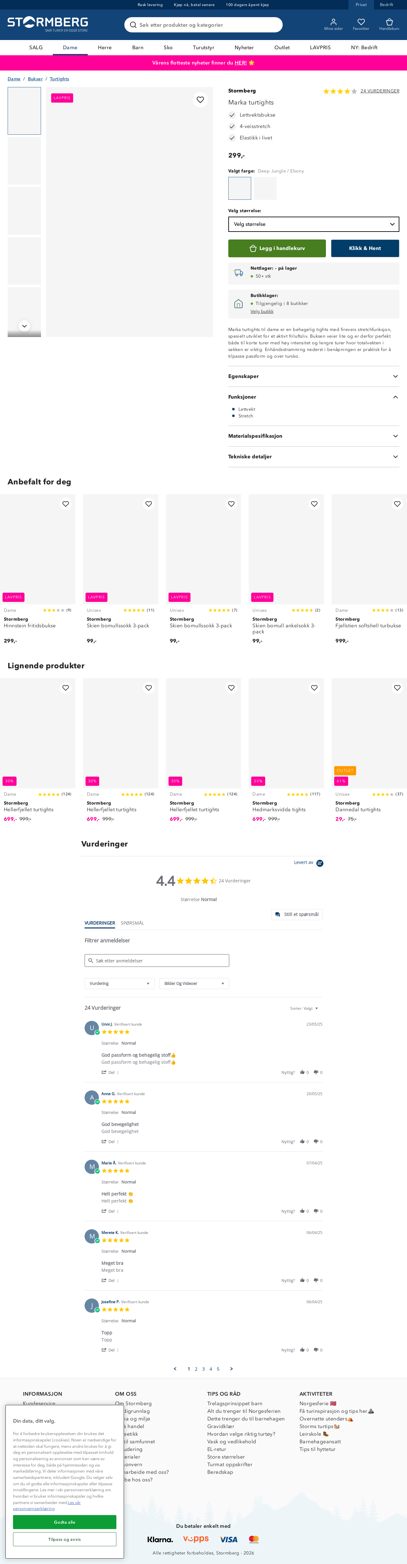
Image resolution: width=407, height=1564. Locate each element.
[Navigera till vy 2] (24, 161)
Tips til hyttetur (318, 1449)
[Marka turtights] (239, 188)
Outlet (282, 47)
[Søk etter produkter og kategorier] (205, 25)
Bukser (35, 79)
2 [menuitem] (196, 1369)
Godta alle (64, 1522)
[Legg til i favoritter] (200, 99)
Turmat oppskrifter (229, 1464)
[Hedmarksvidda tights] (286, 753)
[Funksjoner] (313, 397)
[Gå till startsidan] (49, 24)
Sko (168, 47)
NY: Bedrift (364, 47)
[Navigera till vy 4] (24, 261)
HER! (241, 63)
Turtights (59, 79)
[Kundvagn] (389, 24)
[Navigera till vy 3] (24, 211)
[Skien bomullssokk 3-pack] (120, 572)
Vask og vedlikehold (231, 1442)
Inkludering (128, 1449)
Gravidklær (220, 1426)
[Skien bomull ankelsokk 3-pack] (286, 572)
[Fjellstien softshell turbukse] (369, 572)
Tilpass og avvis (64, 1539)
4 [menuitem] (211, 1369)
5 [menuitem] (218, 1369)
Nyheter (244, 47)
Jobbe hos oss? (134, 1480)
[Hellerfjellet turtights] (37, 753)
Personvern (128, 1464)
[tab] (297, 914)
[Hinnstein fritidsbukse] (37, 572)
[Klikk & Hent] (365, 248)
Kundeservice (39, 1403)
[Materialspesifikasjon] (313, 436)
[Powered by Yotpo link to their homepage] (310, 864)
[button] (111, 1072)
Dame (70, 47)
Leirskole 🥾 (314, 1434)
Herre (105, 47)
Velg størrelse (315, 224)
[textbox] (321, 1011)
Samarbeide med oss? (142, 1472)
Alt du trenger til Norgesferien (243, 1411)
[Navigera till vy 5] (24, 311)
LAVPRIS (320, 47)
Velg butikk (262, 311)
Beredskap (220, 1472)
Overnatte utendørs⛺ (327, 1419)
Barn (138, 47)
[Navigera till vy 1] (24, 111)
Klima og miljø (132, 1419)
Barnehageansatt (320, 1442)
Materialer (127, 1457)
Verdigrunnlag (132, 1411)
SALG (36, 47)
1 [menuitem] (189, 1369)
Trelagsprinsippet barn (235, 1403)
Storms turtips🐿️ (320, 1426)
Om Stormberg (133, 1403)
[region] (64, 1482)
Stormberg (242, 91)
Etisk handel (129, 1426)
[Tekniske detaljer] (313, 457)
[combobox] (120, 983)
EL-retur (216, 1449)
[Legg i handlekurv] (277, 248)
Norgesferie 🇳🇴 (318, 1403)
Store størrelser (226, 1457)
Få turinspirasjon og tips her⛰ (337, 1411)
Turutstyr (203, 47)
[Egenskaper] (313, 376)
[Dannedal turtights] (369, 753)
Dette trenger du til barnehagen (246, 1419)
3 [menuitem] (203, 1369)
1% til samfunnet (135, 1442)
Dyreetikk (126, 1434)
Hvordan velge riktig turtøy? (241, 1434)
